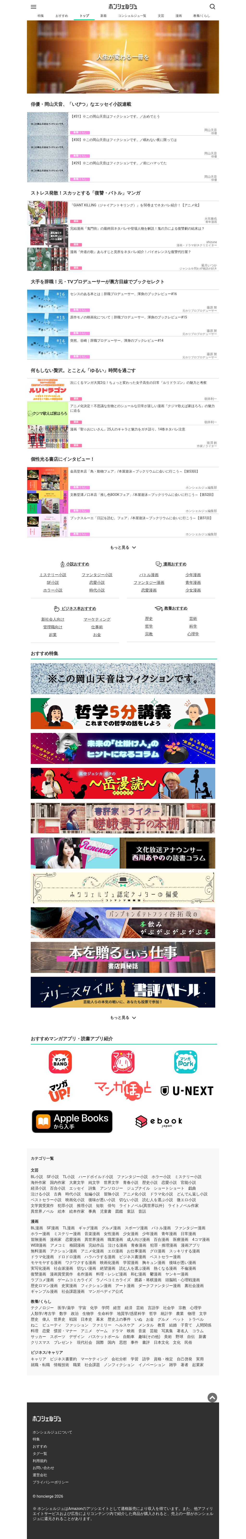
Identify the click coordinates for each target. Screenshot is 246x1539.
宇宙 (82, 1308)
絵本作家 (77, 1211)
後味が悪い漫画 (182, 1262)
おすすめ (61, 16)
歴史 (149, 618)
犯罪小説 (65, 1205)
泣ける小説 (40, 1194)
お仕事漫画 (136, 1251)
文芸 (161, 16)
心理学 (193, 634)
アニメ (86, 1331)
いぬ (138, 1319)
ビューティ (52, 1325)
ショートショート (169, 1188)
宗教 (149, 634)
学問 (105, 1308)
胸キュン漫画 (153, 1262)
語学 (146, 1359)
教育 (161, 1325)
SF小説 (53, 582)
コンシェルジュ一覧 (132, 16)
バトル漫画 (149, 575)
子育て (186, 1325)
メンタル (146, 1325)
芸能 (154, 1331)
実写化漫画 (40, 1268)
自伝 (191, 1336)
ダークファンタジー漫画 (159, 1285)
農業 (180, 1313)
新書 (202, 1336)
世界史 (59, 1319)
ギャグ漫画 (88, 1228)
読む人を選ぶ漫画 (134, 1268)
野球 (179, 1336)
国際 (100, 1342)
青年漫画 (193, 582)
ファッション (76, 1325)
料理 (34, 1331)
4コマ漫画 (201, 1239)
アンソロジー (111, 1188)
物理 (191, 1313)
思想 (123, 1342)
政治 (75, 1313)
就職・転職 (40, 1364)
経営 (117, 1308)
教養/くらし (201, 16)
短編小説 (92, 1194)
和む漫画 (138, 1274)
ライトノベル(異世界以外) (141, 1205)
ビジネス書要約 (63, 1359)
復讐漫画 (38, 1274)
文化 (177, 1342)
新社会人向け (52, 619)
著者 (184, 1364)
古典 (58, 1194)
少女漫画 (193, 590)
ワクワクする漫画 (80, 1262)
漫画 (179, 16)
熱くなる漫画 (165, 1268)
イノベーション (151, 1364)
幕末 (100, 1319)
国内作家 (57, 1182)
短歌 (100, 1205)
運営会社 (40, 1475)
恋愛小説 (97, 582)
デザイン (77, 1336)
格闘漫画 (77, 1245)
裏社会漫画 (194, 1285)
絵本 (61, 1211)
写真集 (167, 1331)
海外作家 (38, 1182)
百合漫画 (161, 1239)
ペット (178, 1319)
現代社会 (84, 1342)
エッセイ (77, 1188)
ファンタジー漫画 (149, 582)
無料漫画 (38, 1251)
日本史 (86, 1319)
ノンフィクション (119, 1364)
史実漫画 (69, 1285)
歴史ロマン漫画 (44, 1285)
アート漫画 (125, 1285)
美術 (168, 1336)
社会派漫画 (63, 1268)
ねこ (34, 1325)
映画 (131, 1331)
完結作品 (96, 1245)
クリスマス (40, 1342)
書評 (146, 1342)
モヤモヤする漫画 (46, 1262)
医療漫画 (180, 1239)
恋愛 (46, 1331)
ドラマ (117, 1331)
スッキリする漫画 (184, 1251)
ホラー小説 (52, 590)
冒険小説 (111, 1194)
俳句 (111, 1205)
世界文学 (111, 1182)
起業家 (198, 1364)
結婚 (173, 1325)
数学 (63, 1313)
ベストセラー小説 (46, 1200)
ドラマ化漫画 (42, 1257)
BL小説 (37, 1176)
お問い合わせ (43, 1468)
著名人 (182, 1331)
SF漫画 (53, 1228)
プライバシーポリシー (51, 1482)
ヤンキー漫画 (176, 1274)
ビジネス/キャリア (47, 1352)
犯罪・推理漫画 (163, 1245)
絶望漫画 (107, 1268)
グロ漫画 (157, 1251)
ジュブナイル (138, 1188)
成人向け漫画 (138, 1239)
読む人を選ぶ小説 (157, 1200)
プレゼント (63, 1342)
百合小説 (57, 1188)
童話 (131, 1211)
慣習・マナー (65, 1331)
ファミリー (101, 1325)
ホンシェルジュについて (52, 1432)
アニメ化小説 (134, 1194)
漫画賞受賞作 (61, 1274)
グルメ (163, 1319)
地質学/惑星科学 (131, 1313)
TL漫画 (69, 1228)
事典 (92, 1211)
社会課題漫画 (73, 1291)
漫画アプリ (190, 1245)
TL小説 (69, 1176)
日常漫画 (188, 1233)
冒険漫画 (38, 1239)
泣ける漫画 (117, 1245)
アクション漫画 (63, 1251)
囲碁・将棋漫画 (148, 1280)
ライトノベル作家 (183, 1205)
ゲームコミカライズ (75, 1280)
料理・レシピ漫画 (111, 1274)
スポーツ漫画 (136, 1228)
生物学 (88, 1313)
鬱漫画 (155, 1274)
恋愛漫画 (149, 590)
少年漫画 (193, 575)
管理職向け (52, 627)
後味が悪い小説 (101, 1200)
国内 (111, 1342)
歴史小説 (150, 1182)
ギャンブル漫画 (44, 1291)
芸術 (193, 618)
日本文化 (161, 1342)
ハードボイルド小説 (96, 1176)
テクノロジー (42, 1308)
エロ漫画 (115, 1251)
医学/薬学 (66, 1308)
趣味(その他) (149, 1336)
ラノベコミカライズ (113, 1280)
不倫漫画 (188, 1268)
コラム (198, 1331)
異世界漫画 (94, 1239)
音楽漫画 (92, 1233)
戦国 (73, 1319)
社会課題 (92, 1364)
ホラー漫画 (40, 1233)
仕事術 (97, 627)
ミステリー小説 (52, 575)
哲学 (149, 626)
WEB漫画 (38, 1245)
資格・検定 (163, 1359)
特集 (41, 16)
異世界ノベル (42, 1211)
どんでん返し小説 (192, 1194)
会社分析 (119, 1359)
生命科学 (105, 1313)
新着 (103, 16)
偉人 (46, 1319)
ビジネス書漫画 (132, 1257)
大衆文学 (77, 1182)
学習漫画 (130, 1262)
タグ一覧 (40, 1453)
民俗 (188, 1342)
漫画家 (56, 1239)
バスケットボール (103, 1336)
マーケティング (97, 619)
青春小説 (130, 1182)
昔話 (142, 1211)
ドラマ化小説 (161, 1194)
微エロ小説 (186, 1200)
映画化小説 (75, 1200)
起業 (53, 634)
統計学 (166, 1313)
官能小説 (188, 1182)
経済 (128, 1308)
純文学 (94, 1182)
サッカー (38, 1336)
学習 (134, 1359)
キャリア (38, 1359)
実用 (200, 1359)
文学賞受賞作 (42, 1205)
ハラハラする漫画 (100, 1257)
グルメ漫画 (111, 1228)
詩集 (92, 1188)
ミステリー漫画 (67, 1233)
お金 (97, 634)
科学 (193, 626)
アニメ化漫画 (92, 1251)
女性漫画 (111, 1233)
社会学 (169, 1308)
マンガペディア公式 (105, 1291)
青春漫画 (138, 1245)
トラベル (196, 1319)
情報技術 (61, 1364)
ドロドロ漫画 (69, 1257)
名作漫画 (84, 1274)
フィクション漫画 (96, 1285)
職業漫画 (115, 1239)
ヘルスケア (125, 1325)
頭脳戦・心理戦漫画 (182, 1280)
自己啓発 (184, 1359)
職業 (77, 1364)
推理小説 (84, 1205)
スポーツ (57, 1336)
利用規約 (40, 1461)
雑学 (173, 1364)
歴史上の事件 (119, 1319)
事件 (134, 1342)
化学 (94, 1308)
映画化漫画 (109, 1262)
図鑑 (119, 1211)
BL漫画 (37, 1228)
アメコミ (58, 1245)
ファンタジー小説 (97, 575)
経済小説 (38, 1188)
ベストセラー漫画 (165, 1257)
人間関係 (203, 1325)
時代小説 (97, 590)
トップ (84, 16)
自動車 (129, 1336)
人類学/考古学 (43, 1313)
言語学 (153, 1308)
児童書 (105, 1211)
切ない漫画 (86, 1268)
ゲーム (102, 1331)
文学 (203, 1313)
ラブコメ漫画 (42, 1280)
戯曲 (192, 1188)
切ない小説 (128, 1200)
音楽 (142, 1331)
